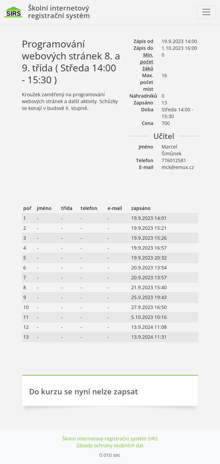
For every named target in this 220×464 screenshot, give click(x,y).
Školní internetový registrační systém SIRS (110, 438)
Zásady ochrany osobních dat (110, 445)
